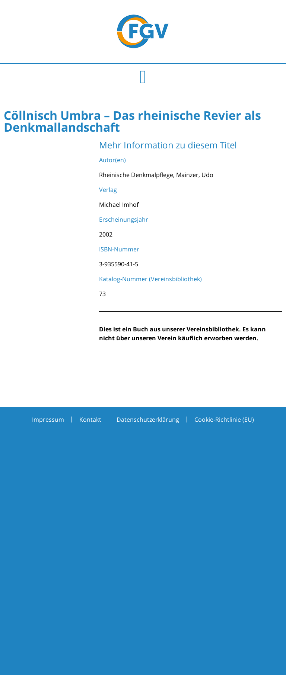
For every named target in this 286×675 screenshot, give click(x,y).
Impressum (48, 419)
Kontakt (90, 419)
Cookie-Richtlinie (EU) (224, 419)
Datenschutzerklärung (148, 419)
